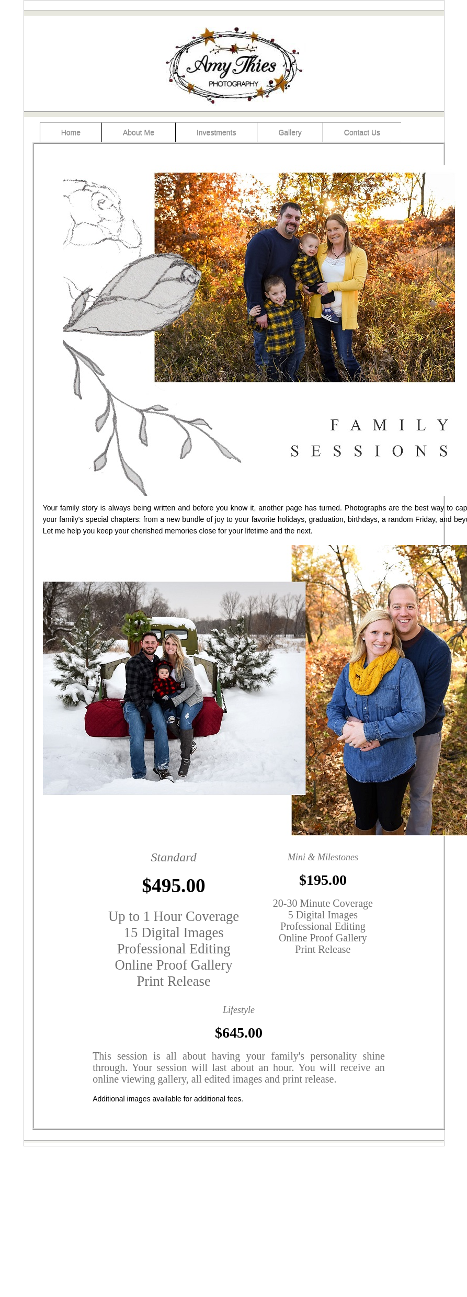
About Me (138, 132)
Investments (216, 132)
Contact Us (362, 132)
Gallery (289, 132)
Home (71, 132)
